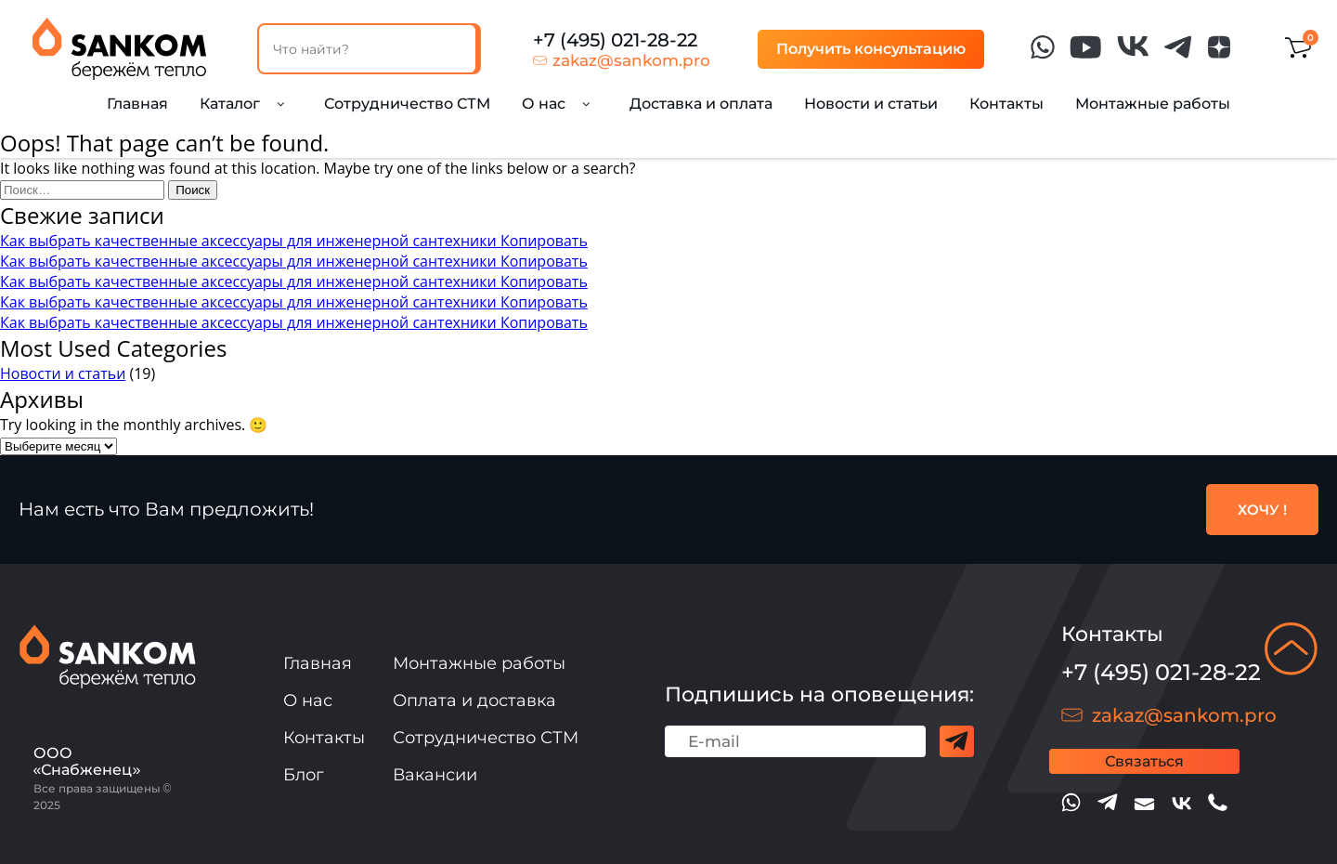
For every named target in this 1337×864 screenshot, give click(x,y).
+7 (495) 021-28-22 (615, 40)
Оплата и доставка (474, 700)
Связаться (1144, 761)
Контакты (1006, 103)
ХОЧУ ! (1262, 509)
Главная (137, 103)
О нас (307, 700)
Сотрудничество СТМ (407, 103)
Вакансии (435, 775)
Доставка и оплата (701, 103)
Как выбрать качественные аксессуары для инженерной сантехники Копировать (294, 240)
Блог (303, 775)
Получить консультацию (871, 49)
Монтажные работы (1152, 103)
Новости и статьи (871, 103)
